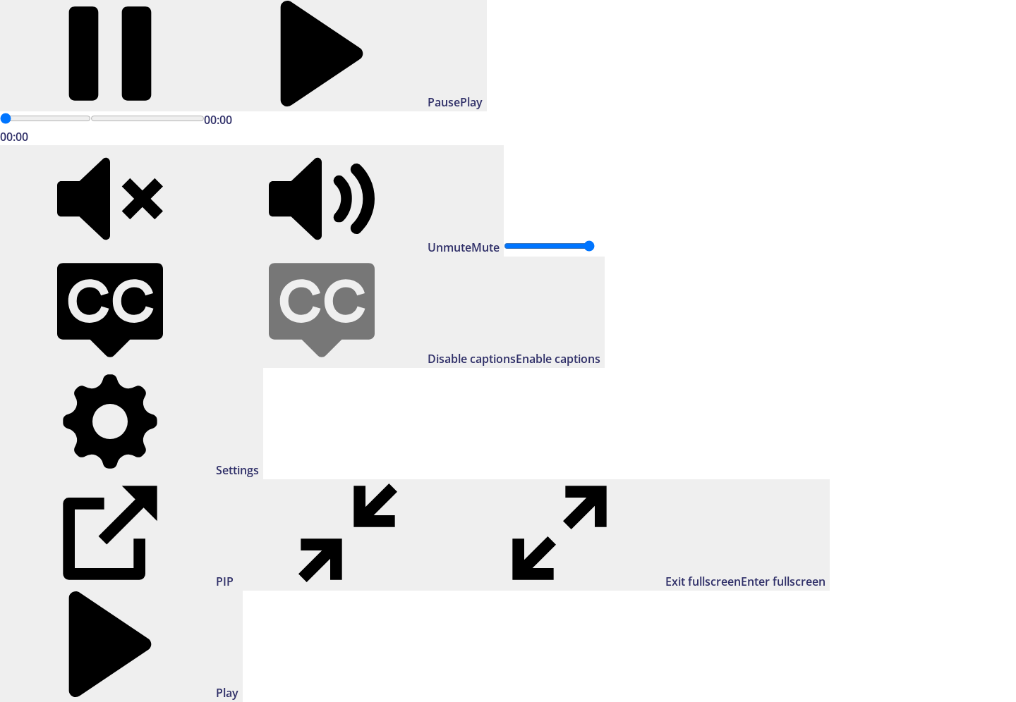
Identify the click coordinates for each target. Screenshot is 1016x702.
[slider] (45, 118)
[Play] (243, 55)
